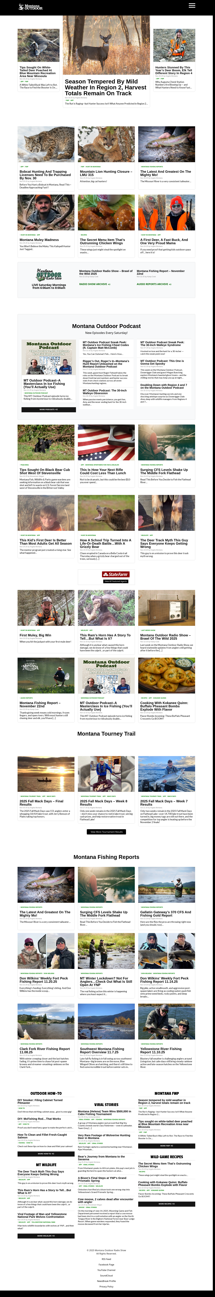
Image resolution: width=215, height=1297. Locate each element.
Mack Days (51, 796)
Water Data (94, 1293)
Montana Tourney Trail (31, 796)
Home (55, 1293)
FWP (26, 81)
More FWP (166, 1145)
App (22, 81)
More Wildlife (46, 1236)
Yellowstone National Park (43, 1222)
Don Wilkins (49, 973)
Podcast (83, 1293)
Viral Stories (84, 1119)
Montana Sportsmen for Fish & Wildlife (102, 465)
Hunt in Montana (93, 166)
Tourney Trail (128, 1293)
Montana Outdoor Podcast (36, 393)
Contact (158, 1293)
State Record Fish (144, 1293)
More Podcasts (49, 409)
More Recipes (167, 1204)
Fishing (73, 1293)
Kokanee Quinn (159, 698)
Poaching (25, 465)
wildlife (144, 535)
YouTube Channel (106, 1270)
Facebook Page (106, 1264)
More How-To (46, 1153)
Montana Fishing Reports (152, 166)
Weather (106, 1293)
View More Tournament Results (107, 831)
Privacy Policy (106, 1286)
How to (22, 1108)
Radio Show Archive (94, 284)
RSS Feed (106, 1259)
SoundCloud (106, 1275)
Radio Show (186, 1293)
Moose (81, 1207)
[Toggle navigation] (192, 6)
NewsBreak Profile (106, 1281)
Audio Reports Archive (154, 284)
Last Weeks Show (148, 630)
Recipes (115, 1293)
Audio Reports (27, 698)
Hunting (64, 1293)
